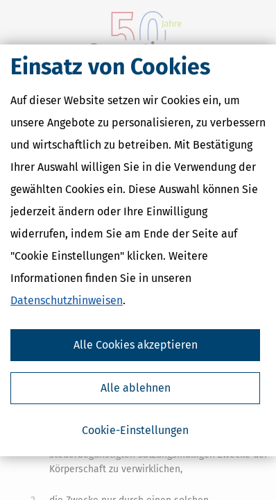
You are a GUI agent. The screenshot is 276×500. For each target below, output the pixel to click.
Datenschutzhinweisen (66, 300)
